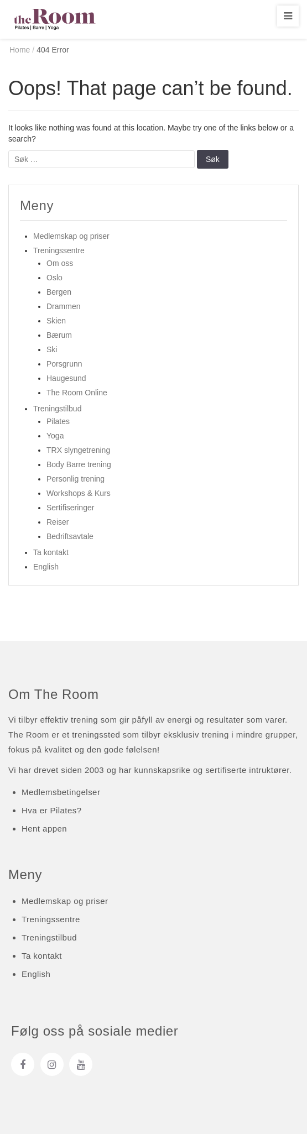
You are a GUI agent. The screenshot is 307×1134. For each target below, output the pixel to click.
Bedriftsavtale (69, 536)
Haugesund (66, 378)
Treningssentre (59, 250)
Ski (51, 349)
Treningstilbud (57, 408)
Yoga (55, 435)
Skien (56, 320)
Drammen (63, 306)
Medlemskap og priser (71, 236)
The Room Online (76, 392)
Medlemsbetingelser (61, 792)
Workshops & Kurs (78, 493)
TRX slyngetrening (78, 450)
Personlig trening (75, 478)
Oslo (54, 277)
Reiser (57, 522)
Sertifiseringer (70, 507)
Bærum (59, 335)
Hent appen (44, 828)
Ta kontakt (51, 552)
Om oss (59, 263)
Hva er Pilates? (51, 810)
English (46, 566)
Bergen (58, 292)
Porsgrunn (64, 363)
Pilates (58, 421)
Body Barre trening (78, 464)
